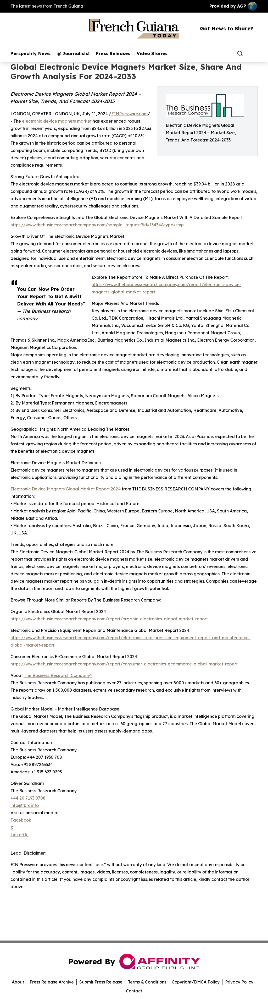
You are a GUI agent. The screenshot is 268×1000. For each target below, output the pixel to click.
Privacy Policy (239, 982)
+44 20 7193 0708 (28, 798)
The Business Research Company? (58, 675)
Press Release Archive (52, 982)
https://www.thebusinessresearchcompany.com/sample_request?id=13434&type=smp (97, 224)
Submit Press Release (100, 982)
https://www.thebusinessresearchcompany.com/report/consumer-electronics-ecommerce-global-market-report (124, 663)
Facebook (20, 820)
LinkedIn (19, 834)
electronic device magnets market (57, 121)
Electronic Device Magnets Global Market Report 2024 (65, 488)
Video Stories (152, 53)
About (18, 982)
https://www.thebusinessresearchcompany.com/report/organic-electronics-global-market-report (109, 618)
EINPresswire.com (129, 113)
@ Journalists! (73, 53)
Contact (134, 990)
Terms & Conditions (147, 982)
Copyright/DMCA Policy (196, 982)
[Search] (240, 53)
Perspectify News (30, 53)
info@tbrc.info (24, 805)
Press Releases (113, 53)
